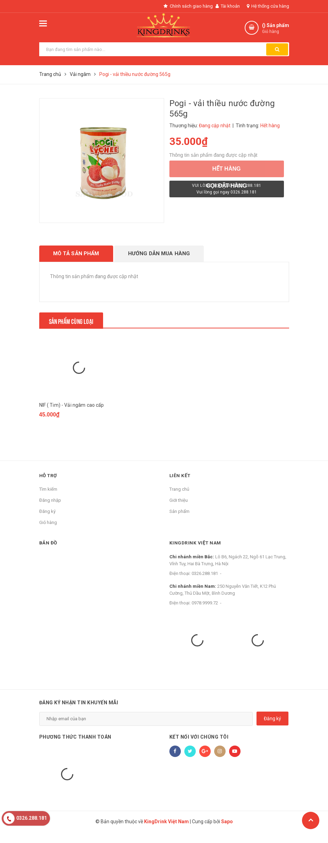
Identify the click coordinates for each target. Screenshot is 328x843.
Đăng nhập (50, 511)
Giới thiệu (178, 511)
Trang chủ (179, 500)
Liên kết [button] (180, 486)
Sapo (227, 832)
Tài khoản (228, 6)
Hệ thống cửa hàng (268, 6)
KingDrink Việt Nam (195, 554)
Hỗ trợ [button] (48, 486)
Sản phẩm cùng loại (76, 320)
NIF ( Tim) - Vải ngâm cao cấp (71, 422)
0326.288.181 (205, 584)
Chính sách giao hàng (184, 6)
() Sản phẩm (275, 29)
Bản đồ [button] (48, 554)
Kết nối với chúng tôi (199, 748)
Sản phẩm (179, 522)
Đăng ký (47, 522)
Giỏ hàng (48, 533)
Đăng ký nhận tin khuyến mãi (78, 713)
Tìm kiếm (48, 500)
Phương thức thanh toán (75, 748)
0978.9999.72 (205, 614)
